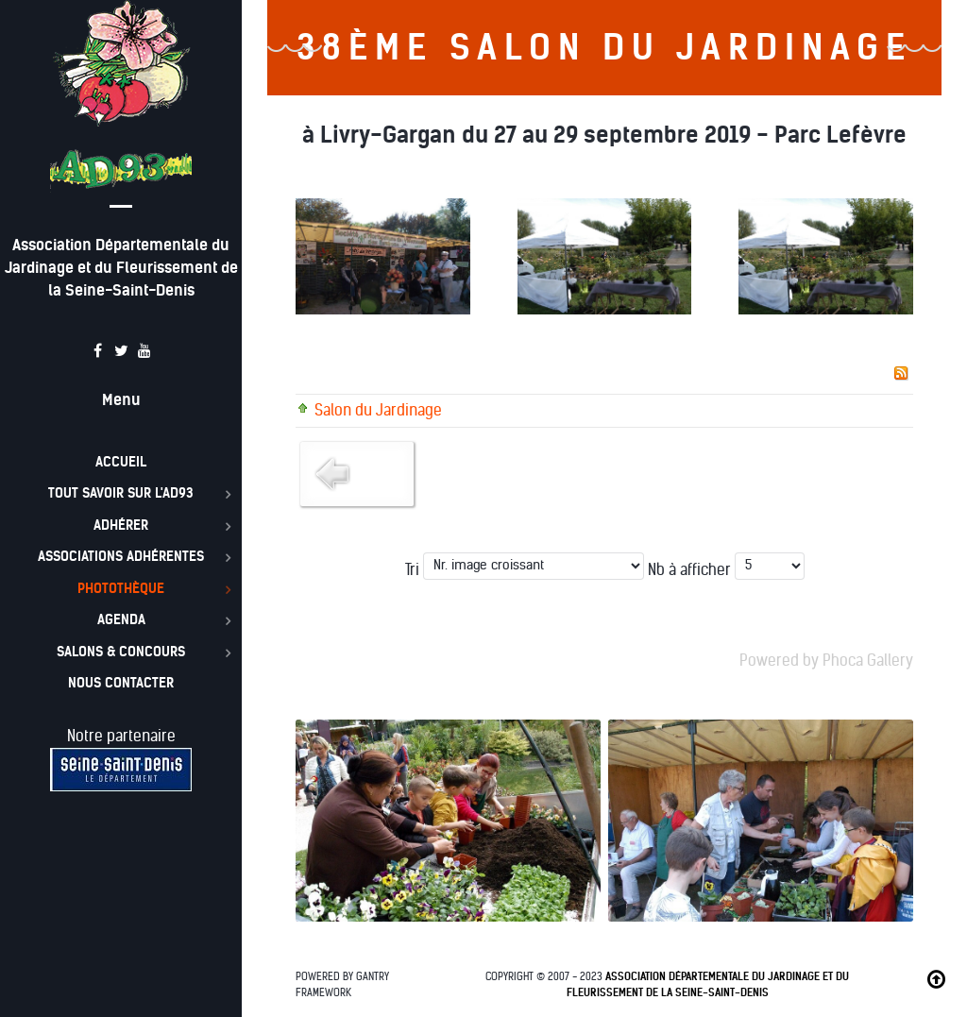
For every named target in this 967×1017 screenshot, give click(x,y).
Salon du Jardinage (378, 410)
